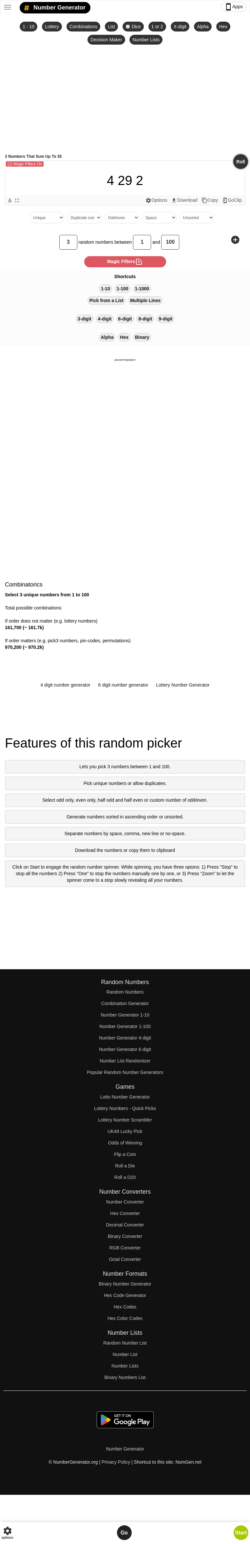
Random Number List (124, 1343)
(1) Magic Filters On (25, 164)
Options (156, 200)
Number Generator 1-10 (125, 1015)
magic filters (125, 262)
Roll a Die (125, 1165)
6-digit (125, 318)
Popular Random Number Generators (125, 1072)
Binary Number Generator (125, 1284)
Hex (223, 26)
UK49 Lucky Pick (125, 1131)
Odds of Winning (125, 1142)
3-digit (84, 318)
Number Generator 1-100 (124, 1026)
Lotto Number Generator (125, 1097)
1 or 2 (157, 26)
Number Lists (145, 39)
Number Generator (53, 8)
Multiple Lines (145, 300)
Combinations (83, 26)
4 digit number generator (65, 685)
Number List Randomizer (125, 1060)
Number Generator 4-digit (125, 1037)
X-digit (180, 26)
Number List (125, 1354)
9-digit (165, 318)
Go (124, 1532)
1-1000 (142, 288)
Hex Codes (125, 1306)
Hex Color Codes (125, 1318)
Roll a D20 (125, 1177)
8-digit (145, 318)
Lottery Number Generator (182, 685)
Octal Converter (125, 1259)
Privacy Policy (116, 1462)
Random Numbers (125, 992)
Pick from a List (106, 300)
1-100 (122, 288)
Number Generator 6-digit (125, 1049)
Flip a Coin (125, 1154)
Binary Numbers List (124, 1377)
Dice (133, 26)
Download (184, 200)
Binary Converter (125, 1236)
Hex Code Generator (125, 1295)
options (7, 1532)
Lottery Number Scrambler (125, 1119)
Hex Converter (125, 1213)
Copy (210, 200)
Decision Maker (106, 39)
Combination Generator (125, 1003)
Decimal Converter (125, 1224)
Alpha (203, 26)
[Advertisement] (125, 99)
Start (241, 1532)
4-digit (105, 318)
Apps (233, 7)
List (111, 26)
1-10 (105, 288)
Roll (240, 161)
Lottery (52, 26)
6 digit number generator (123, 685)
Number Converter (125, 1201)
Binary (142, 337)
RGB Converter (125, 1247)
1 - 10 (28, 26)
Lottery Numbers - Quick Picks (125, 1108)
